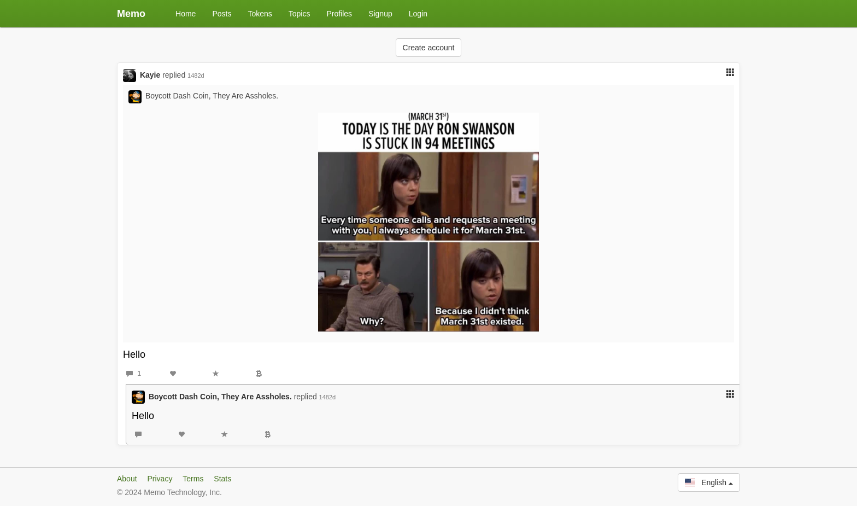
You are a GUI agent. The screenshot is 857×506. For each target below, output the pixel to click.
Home (185, 13)
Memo (131, 13)
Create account (429, 47)
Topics (299, 13)
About (127, 478)
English (709, 482)
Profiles (339, 13)
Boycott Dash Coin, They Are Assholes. (211, 95)
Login (418, 13)
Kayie (150, 75)
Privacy (159, 478)
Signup (380, 13)
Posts (221, 13)
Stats (222, 478)
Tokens (260, 13)
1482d (195, 75)
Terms (193, 478)
